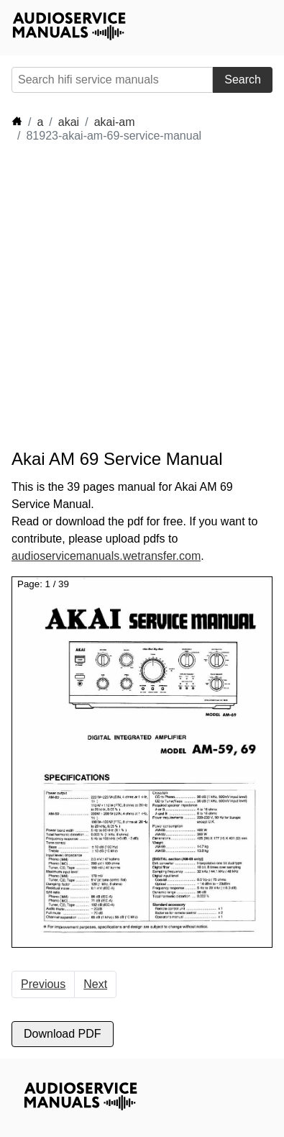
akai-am (114, 122)
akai (68, 122)
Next (95, 984)
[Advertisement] (142, 296)
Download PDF (62, 1034)
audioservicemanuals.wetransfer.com (106, 556)
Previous (43, 984)
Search (242, 79)
